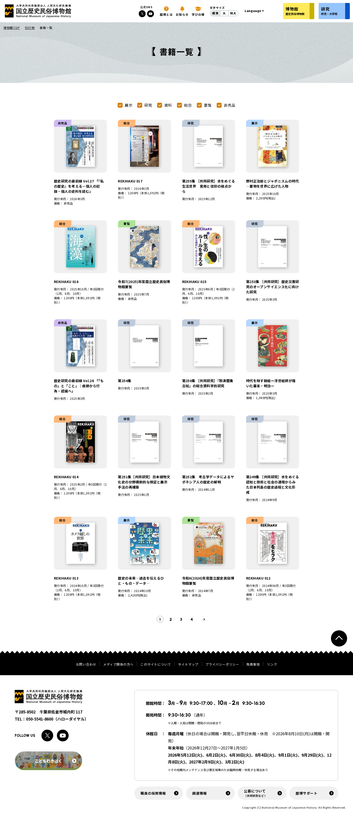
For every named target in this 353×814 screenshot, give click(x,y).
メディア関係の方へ (118, 664)
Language (253, 11)
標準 (215, 13)
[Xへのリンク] (142, 13)
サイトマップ (188, 664)
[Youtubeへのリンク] (150, 13)
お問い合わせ (86, 664)
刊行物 (30, 28)
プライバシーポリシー (222, 664)
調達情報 (199, 793)
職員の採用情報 (153, 793)
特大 (233, 13)
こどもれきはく (55, 761)
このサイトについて (155, 664)
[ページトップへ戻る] (339, 638)
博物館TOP (11, 28)
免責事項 (253, 664)
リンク (272, 664)
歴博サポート (306, 793)
